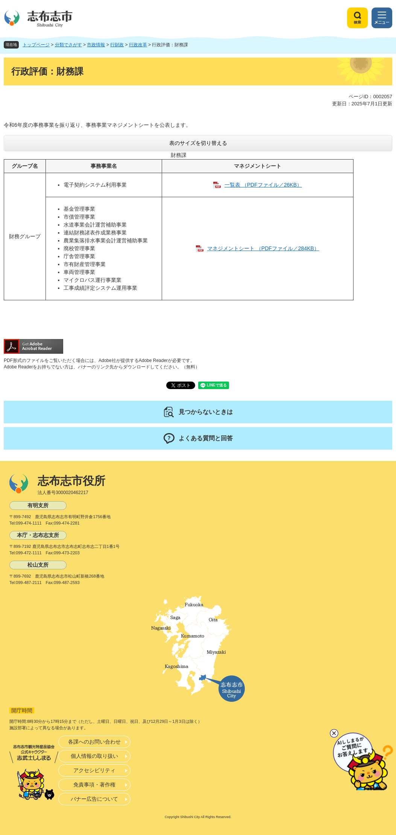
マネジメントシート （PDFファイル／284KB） (263, 248)
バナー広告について (94, 799)
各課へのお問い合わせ (94, 742)
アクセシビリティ (94, 770)
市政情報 (96, 44)
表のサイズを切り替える (198, 143)
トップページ (36, 44)
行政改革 (138, 44)
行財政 (117, 44)
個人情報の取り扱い (94, 756)
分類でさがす (68, 44)
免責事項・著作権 (94, 785)
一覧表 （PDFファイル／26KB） (263, 185)
